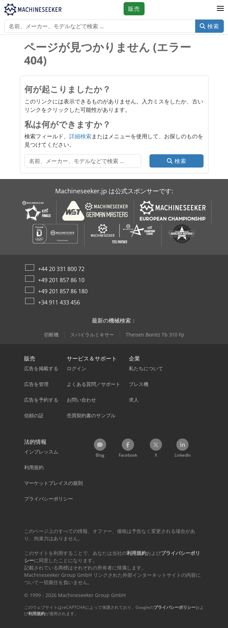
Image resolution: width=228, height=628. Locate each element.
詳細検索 (80, 136)
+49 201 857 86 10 (61, 280)
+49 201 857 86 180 (63, 291)
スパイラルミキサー (92, 334)
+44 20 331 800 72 (61, 269)
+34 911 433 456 (59, 302)
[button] (220, 8)
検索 (209, 26)
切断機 (51, 334)
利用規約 (36, 614)
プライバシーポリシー (175, 607)
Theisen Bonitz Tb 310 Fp (155, 334)
